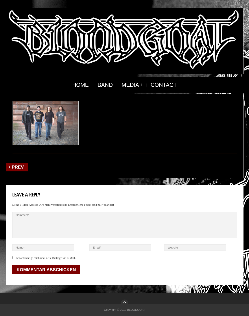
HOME (80, 85)
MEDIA (130, 85)
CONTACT (164, 85)
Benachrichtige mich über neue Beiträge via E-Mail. (46, 258)
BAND (105, 85)
